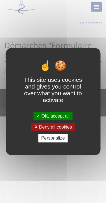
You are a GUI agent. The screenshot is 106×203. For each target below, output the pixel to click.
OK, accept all (53, 116)
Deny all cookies (53, 127)
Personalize (53, 138)
